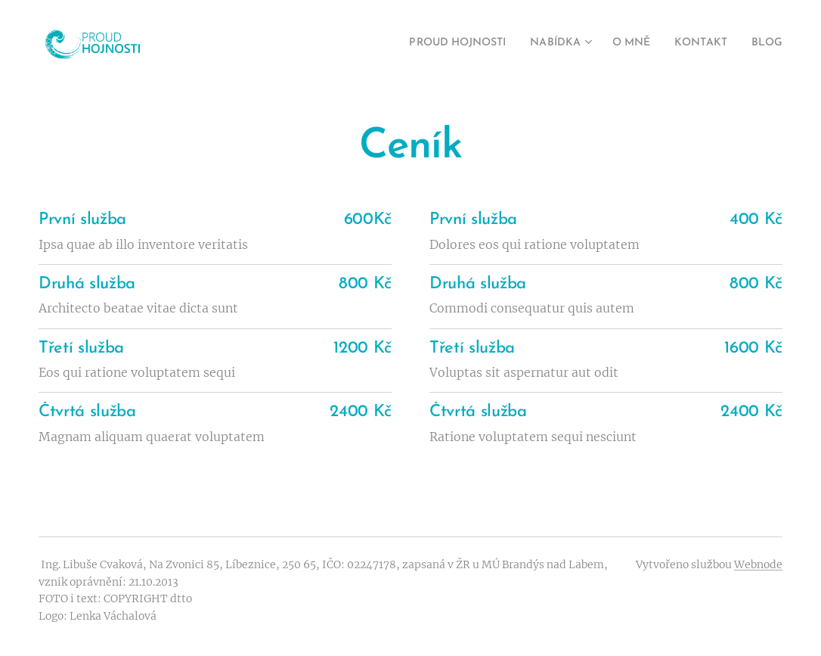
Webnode (758, 564)
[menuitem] (431, 43)
